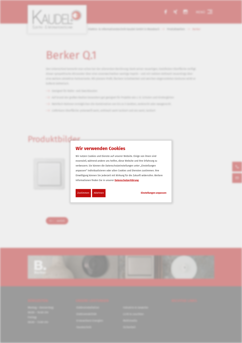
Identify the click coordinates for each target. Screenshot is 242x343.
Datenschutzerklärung (127, 180)
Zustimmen (83, 193)
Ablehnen (99, 193)
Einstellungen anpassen (153, 193)
